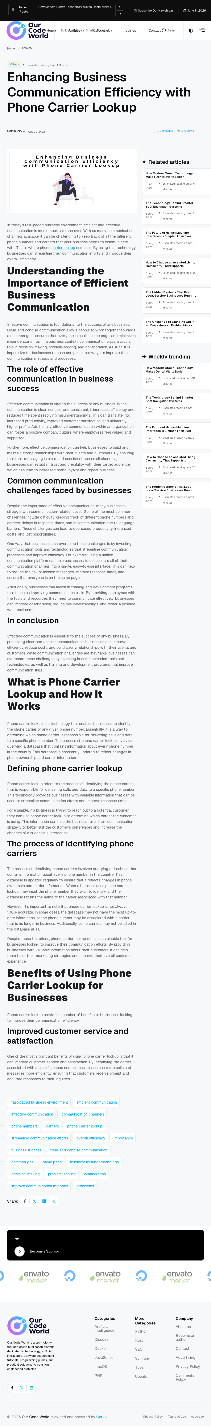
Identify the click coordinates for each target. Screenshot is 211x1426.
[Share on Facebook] (25, 1201)
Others (14, 64)
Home (11, 48)
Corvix (102, 1416)
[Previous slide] (119, 7)
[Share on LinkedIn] (44, 1201)
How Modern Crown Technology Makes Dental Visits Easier (78, 7)
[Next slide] (119, 13)
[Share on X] (34, 1201)
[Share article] (54, 1201)
